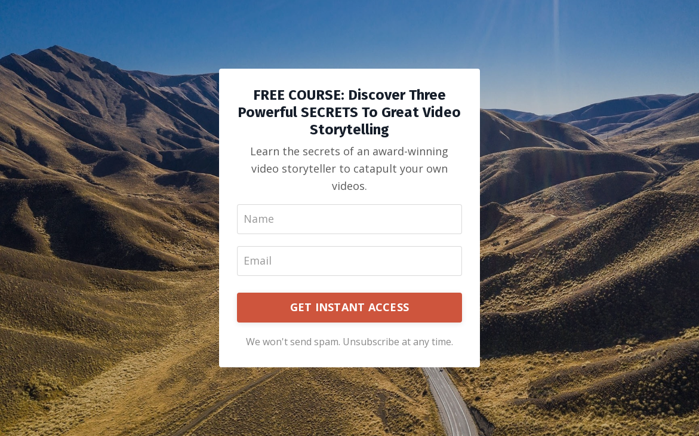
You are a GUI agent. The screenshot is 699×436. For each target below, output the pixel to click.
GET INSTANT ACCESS (349, 307)
